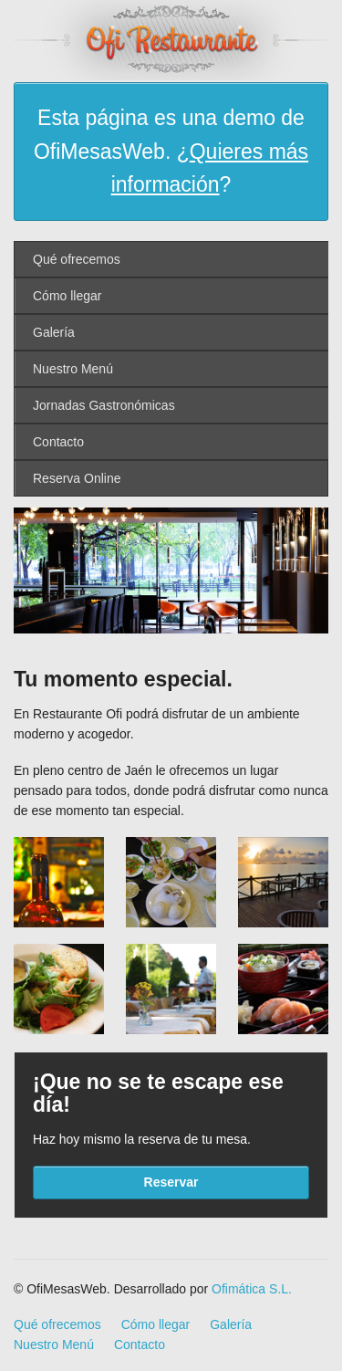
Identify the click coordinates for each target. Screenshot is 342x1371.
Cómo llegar (67, 295)
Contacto (58, 441)
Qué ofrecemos (76, 259)
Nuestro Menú (73, 368)
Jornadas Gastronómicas (104, 405)
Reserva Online (77, 478)
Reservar (171, 1182)
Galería (54, 332)
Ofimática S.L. (252, 1289)
